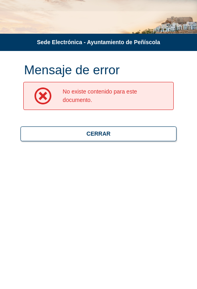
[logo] (22, 22)
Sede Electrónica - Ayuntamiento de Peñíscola (98, 42)
